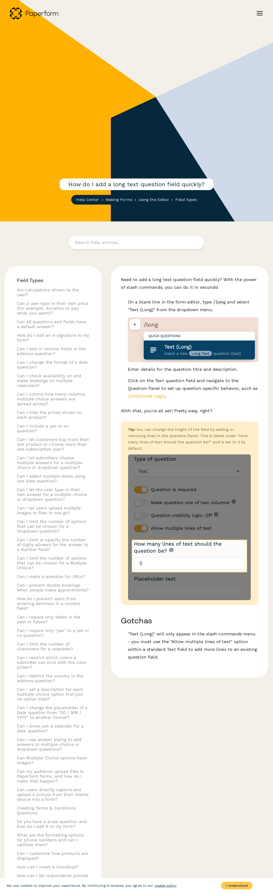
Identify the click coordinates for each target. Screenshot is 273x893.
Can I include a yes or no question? (43, 428)
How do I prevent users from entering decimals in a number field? (49, 603)
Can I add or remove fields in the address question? (51, 351)
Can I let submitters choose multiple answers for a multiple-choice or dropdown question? (50, 462)
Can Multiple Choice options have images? (52, 760)
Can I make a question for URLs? (51, 576)
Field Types (186, 199)
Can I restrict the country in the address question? (50, 678)
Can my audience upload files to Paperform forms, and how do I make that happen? (50, 776)
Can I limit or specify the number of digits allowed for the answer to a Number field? (52, 544)
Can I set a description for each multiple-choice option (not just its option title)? (50, 694)
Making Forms (119, 199)
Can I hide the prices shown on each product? (49, 415)
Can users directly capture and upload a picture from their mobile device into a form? (53, 794)
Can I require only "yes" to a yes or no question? (53, 633)
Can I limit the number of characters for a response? (45, 646)
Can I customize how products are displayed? (52, 856)
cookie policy (165, 885)
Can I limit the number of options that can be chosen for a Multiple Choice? (52, 563)
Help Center (87, 199)
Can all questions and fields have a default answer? (51, 324)
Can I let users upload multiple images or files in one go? (49, 510)
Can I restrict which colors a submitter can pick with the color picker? (51, 662)
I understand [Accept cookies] (237, 885)
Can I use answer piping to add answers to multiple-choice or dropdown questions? (49, 744)
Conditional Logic (146, 395)
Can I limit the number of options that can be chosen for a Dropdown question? (51, 526)
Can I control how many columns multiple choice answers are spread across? (51, 399)
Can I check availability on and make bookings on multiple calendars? (49, 380)
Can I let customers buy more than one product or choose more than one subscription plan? (53, 444)
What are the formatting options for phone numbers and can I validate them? (50, 840)
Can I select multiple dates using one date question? (51, 478)
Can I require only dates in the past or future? (48, 619)
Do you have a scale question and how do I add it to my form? (52, 824)
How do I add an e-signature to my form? (53, 338)
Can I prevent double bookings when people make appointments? (53, 587)
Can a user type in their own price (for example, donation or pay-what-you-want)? (52, 308)
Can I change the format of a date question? (52, 365)
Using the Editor (153, 199)
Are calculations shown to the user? (48, 292)
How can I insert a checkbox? (47, 867)
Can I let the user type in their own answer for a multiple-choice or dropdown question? (52, 494)
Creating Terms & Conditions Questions (46, 810)
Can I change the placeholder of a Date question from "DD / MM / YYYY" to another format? (52, 712)
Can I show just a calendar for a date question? (50, 728)
